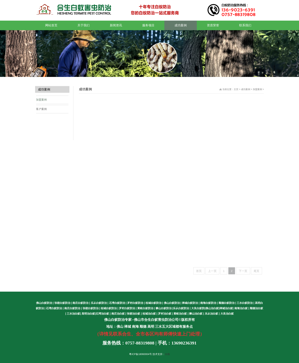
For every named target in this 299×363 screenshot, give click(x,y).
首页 (199, 271)
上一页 (212, 271)
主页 (236, 89)
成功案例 (245, 89)
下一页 (243, 271)
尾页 (256, 271)
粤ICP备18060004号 (140, 354)
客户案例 (41, 109)
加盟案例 (257, 89)
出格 (167, 354)
